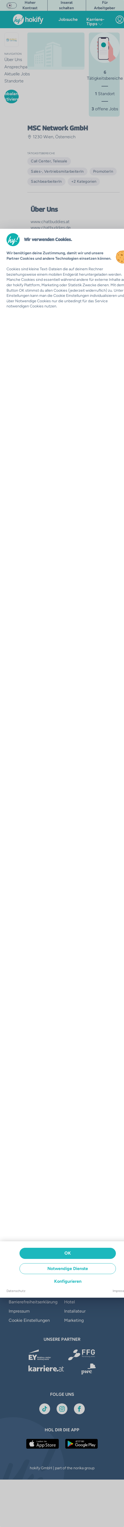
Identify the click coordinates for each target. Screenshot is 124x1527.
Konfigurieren (67, 1281)
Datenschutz (15, 1291)
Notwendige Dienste (67, 1268)
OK (67, 1253)
